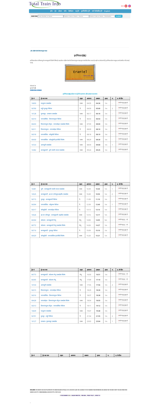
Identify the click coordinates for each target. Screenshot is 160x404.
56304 (33, 204)
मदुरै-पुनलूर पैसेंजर (46, 108)
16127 (33, 321)
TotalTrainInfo (64, 395)
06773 (33, 274)
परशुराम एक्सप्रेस (46, 103)
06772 (33, 225)
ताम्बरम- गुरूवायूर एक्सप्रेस (49, 321)
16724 (33, 285)
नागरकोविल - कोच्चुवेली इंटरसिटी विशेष (52, 140)
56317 (33, 210)
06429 (33, 236)
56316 (33, 295)
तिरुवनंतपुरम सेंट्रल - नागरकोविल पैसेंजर (53, 306)
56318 (33, 134)
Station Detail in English (36, 90)
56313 (33, 306)
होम (51, 11)
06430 (33, 140)
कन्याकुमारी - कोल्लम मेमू (48, 280)
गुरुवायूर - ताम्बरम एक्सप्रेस (49, 114)
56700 (33, 108)
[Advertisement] (80, 33)
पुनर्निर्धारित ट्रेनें (85, 11)
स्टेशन (60, 11)
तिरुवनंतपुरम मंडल (42, 51)
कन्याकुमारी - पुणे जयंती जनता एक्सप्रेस (52, 150)
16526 (33, 215)
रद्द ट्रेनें (77, 11)
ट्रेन (55, 11)
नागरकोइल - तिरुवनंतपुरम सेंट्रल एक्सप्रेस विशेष (55, 300)
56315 (33, 290)
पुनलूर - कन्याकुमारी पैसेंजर (49, 199)
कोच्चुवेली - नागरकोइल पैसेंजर (50, 210)
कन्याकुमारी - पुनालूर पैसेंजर (49, 230)
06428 (33, 300)
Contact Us (97, 395)
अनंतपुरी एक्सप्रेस (46, 145)
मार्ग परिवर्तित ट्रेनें (97, 11)
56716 (33, 230)
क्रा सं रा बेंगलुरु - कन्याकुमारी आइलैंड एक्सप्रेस (55, 215)
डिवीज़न (70, 11)
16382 (33, 150)
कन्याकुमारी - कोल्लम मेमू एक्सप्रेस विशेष (53, 274)
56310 (33, 119)
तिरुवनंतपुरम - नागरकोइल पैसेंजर (51, 129)
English (107, 11)
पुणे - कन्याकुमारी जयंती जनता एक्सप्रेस (52, 189)
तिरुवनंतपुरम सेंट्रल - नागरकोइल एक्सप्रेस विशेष (55, 124)
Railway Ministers (76, 395)
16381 (33, 189)
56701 (33, 316)
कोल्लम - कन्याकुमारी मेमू (48, 220)
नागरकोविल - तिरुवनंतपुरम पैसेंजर (51, 119)
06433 (33, 124)
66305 (33, 280)
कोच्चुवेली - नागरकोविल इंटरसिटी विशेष (52, 236)
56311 (33, 129)
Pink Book (83, 395)
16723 (33, 145)
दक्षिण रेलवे (35, 51)
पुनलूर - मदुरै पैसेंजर (47, 316)
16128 (33, 114)
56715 (33, 199)
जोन (65, 11)
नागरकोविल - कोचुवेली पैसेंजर (50, 134)
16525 (33, 194)
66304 (33, 220)
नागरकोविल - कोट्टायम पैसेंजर (50, 204)
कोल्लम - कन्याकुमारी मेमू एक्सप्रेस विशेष (53, 225)
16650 (33, 103)
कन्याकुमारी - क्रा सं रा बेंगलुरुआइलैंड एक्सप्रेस (54, 194)
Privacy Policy (90, 395)
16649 (33, 311)
